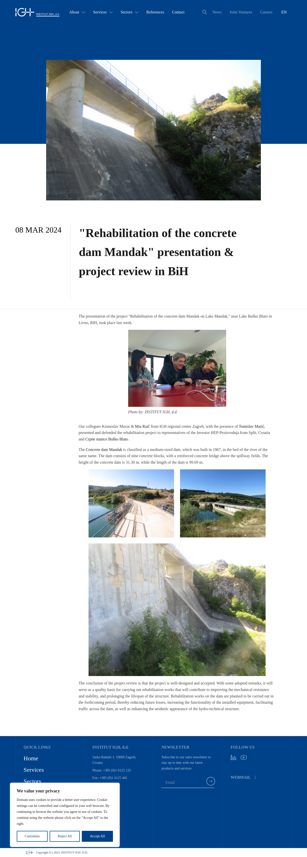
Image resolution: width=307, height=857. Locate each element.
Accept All (97, 836)
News (216, 12)
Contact (178, 12)
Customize (32, 836)
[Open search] (204, 12)
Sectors (129, 12)
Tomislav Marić (251, 426)
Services (103, 12)
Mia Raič (142, 426)
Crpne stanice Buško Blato (106, 439)
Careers (266, 12)
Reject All (65, 836)
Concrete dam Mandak (104, 449)
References (155, 12)
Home (31, 758)
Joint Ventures (240, 12)
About (77, 12)
